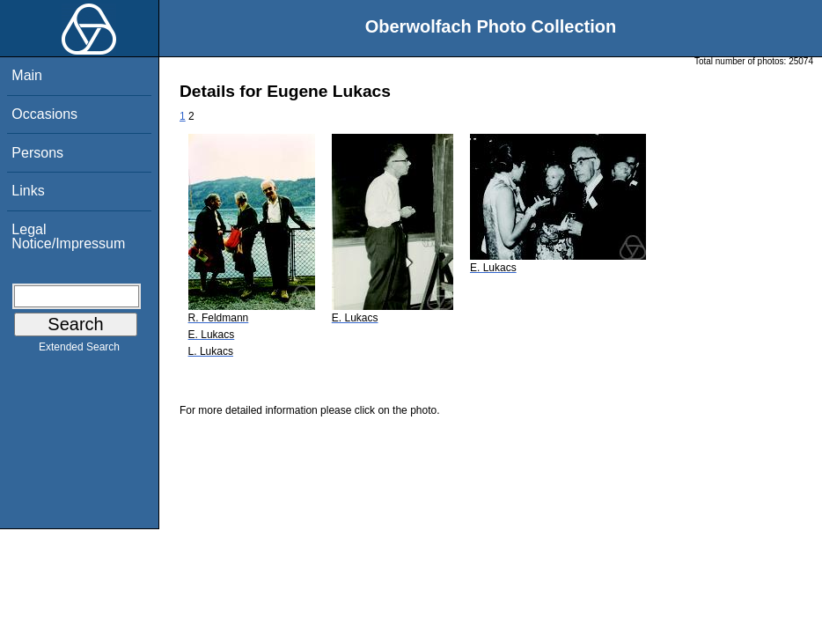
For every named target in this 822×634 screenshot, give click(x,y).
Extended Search (79, 350)
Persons (37, 152)
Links (27, 190)
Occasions (44, 114)
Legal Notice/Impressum (68, 236)
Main (26, 75)
